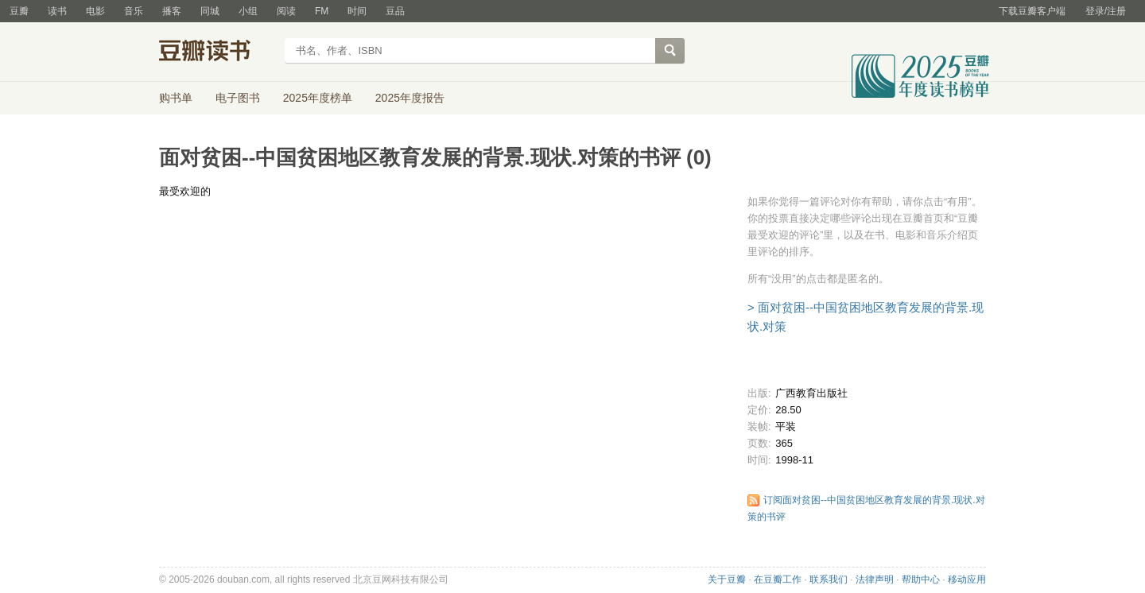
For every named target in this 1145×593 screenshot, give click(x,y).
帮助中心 (921, 579)
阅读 (286, 11)
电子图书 (237, 97)
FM (321, 11)
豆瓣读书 (216, 52)
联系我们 (828, 579)
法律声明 (875, 579)
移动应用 (967, 579)
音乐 (133, 11)
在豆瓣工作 (778, 579)
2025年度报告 (409, 97)
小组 (248, 11)
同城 (209, 11)
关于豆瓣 (727, 579)
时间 (357, 11)
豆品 (395, 11)
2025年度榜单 (317, 97)
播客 (171, 11)
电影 (95, 11)
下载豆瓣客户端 (1032, 11)
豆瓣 (19, 11)
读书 (57, 11)
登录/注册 (1105, 11)
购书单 (175, 97)
